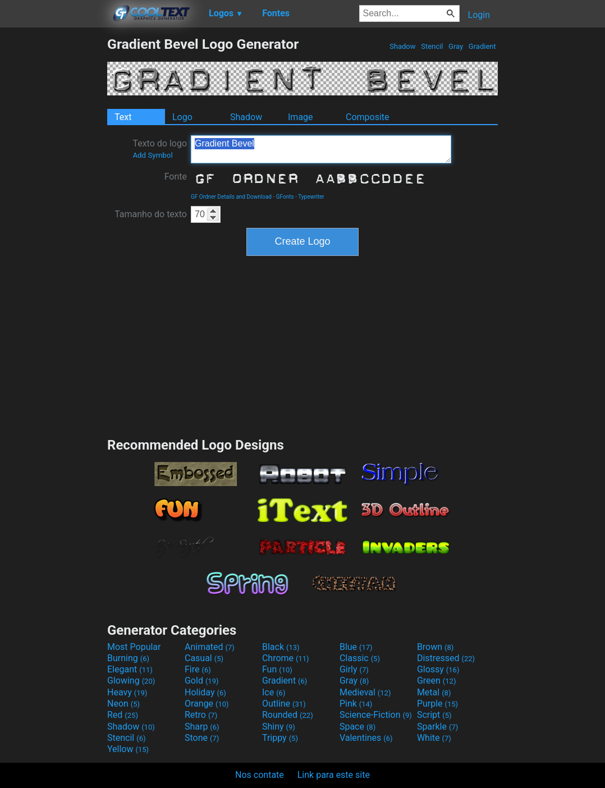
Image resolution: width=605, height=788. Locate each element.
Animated (210, 647)
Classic (360, 658)
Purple (437, 703)
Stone (202, 737)
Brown (435, 647)
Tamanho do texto (150, 214)
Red (122, 714)
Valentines (366, 737)
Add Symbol (152, 155)
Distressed (446, 658)
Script (434, 714)
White (434, 737)
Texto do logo (159, 148)
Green (436, 680)
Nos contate (259, 774)
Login (479, 15)
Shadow (403, 46)
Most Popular (134, 647)
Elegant (130, 669)
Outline (284, 703)
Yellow (128, 749)
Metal (434, 692)
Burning (128, 658)
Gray (456, 46)
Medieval (365, 692)
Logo (182, 117)
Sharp (202, 726)
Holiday (205, 692)
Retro (201, 714)
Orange (207, 703)
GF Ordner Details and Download (231, 197)
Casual (204, 658)
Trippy (280, 737)
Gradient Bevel (321, 149)
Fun (277, 669)
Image (300, 117)
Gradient (482, 46)
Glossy (438, 669)
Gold (202, 680)
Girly (354, 669)
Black (281, 647)
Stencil (432, 46)
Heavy (127, 692)
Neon (123, 703)
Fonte (175, 176)
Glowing (131, 680)
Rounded (287, 714)
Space (357, 726)
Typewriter (311, 197)
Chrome (285, 658)
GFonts (285, 197)
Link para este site (333, 774)
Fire (198, 669)
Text (122, 117)
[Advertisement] (53, 204)
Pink (356, 703)
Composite (367, 117)
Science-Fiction (376, 714)
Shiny (278, 726)
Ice (273, 692)
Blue (356, 647)
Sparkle (437, 726)
